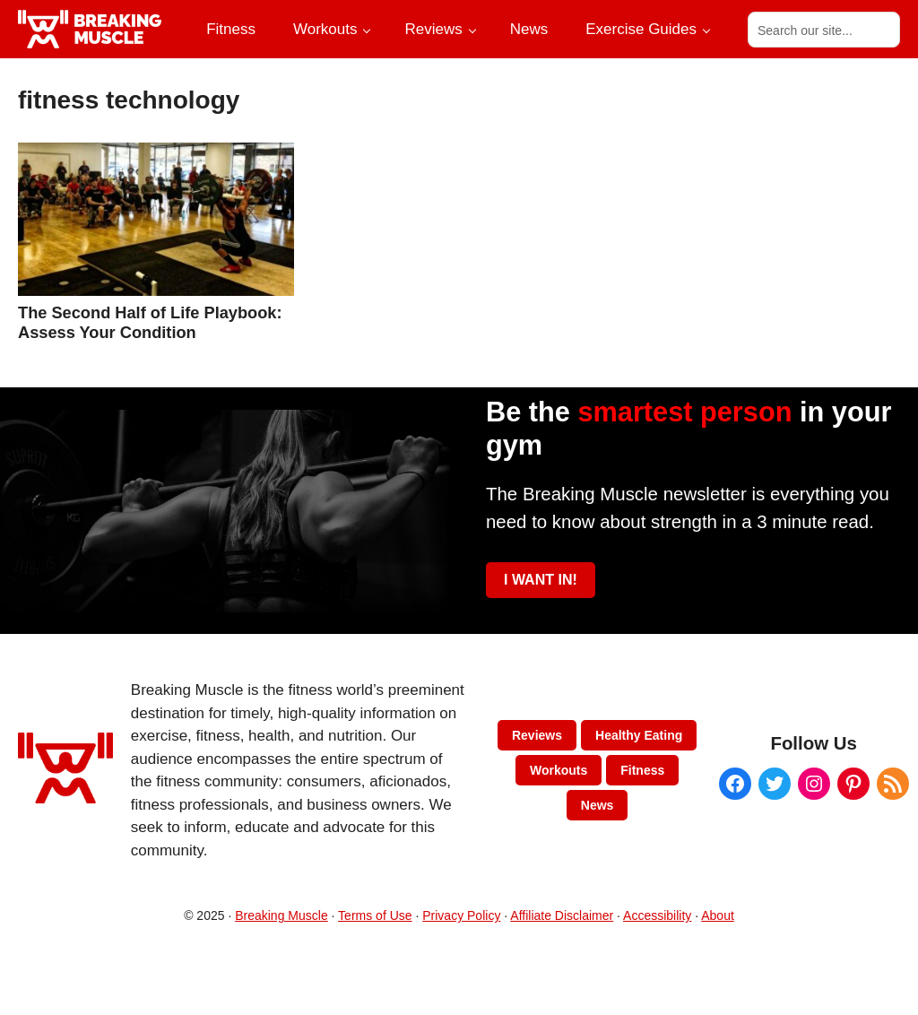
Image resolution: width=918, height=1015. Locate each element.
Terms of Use (374, 915)
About (717, 915)
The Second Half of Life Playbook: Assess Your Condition (150, 322)
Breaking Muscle (281, 915)
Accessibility (657, 915)
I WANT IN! (540, 579)
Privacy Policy (461, 915)
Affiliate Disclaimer (561, 915)
